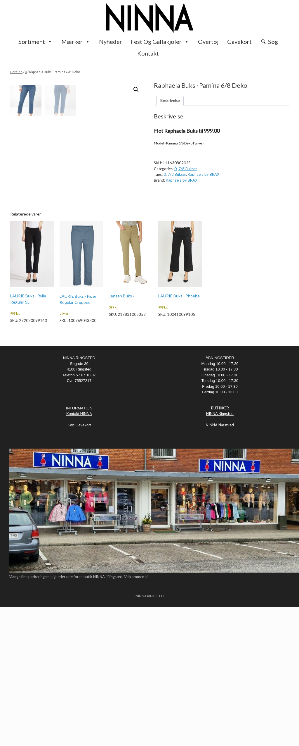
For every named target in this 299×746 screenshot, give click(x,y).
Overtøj (208, 41)
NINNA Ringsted (220, 552)
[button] (136, 89)
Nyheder (110, 41)
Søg (273, 41)
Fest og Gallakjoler (160, 41)
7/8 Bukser (187, 168)
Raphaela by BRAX (203, 174)
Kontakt (148, 53)
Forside (16, 72)
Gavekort (239, 41)
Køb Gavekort (79, 564)
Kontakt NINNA (79, 553)
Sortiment (35, 41)
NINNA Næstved (220, 564)
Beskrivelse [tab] (170, 100)
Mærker (75, 41)
